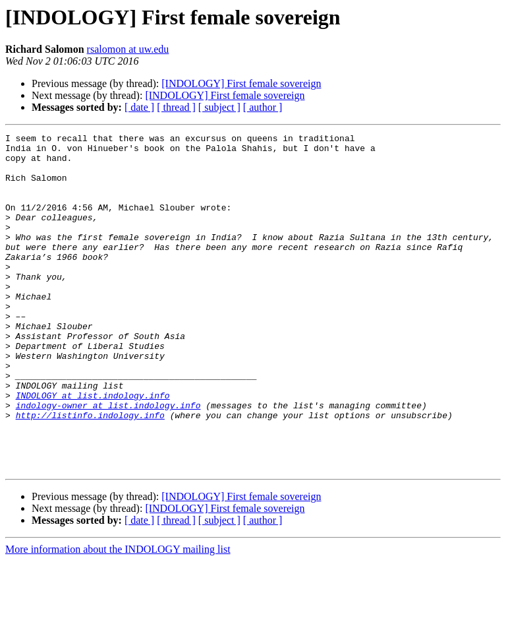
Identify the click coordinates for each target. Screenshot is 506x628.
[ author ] (263, 107)
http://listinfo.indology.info (90, 472)
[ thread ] (176, 107)
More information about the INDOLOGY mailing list (118, 616)
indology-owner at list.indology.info (108, 460)
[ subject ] (219, 107)
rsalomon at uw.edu (128, 49)
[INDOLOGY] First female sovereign (241, 83)
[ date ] (139, 107)
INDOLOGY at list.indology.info (93, 449)
